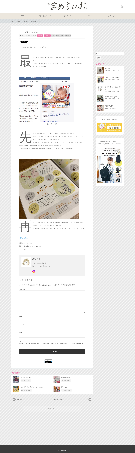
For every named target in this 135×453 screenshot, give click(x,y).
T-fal (53, 35)
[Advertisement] (110, 38)
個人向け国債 (65, 377)
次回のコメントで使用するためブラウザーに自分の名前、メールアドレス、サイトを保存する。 (51, 345)
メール (22, 324)
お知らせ (40, 35)
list (48, 360)
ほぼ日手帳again (111, 97)
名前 (21, 316)
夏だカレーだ (65, 387)
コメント (22, 289)
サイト (21, 332)
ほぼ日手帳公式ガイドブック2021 (32, 387)
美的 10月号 (109, 106)
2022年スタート (26, 377)
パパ (23, 35)
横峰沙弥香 (68, 35)
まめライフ (47, 35)
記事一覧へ (52, 409)
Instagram (122, 6)
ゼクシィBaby (59, 35)
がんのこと (109, 68)
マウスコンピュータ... (113, 77)
